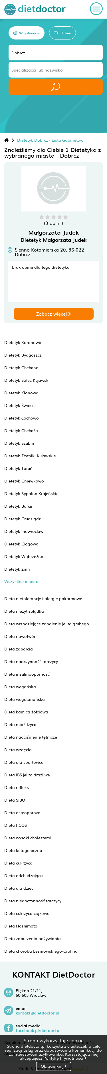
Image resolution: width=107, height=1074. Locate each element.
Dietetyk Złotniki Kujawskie (30, 455)
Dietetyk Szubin (19, 443)
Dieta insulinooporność (27, 674)
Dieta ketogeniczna (23, 850)
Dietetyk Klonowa (21, 392)
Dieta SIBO (14, 800)
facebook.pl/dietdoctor (38, 1030)
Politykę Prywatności (64, 1058)
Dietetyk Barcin (19, 506)
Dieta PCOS (15, 825)
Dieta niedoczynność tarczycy (32, 900)
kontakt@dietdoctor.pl (37, 1013)
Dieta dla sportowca (24, 762)
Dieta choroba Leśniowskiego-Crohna (41, 951)
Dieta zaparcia (18, 649)
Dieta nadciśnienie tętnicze (30, 737)
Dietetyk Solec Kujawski (27, 380)
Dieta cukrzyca (18, 863)
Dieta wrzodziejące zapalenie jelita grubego (46, 623)
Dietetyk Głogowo (21, 544)
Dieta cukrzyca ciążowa (27, 913)
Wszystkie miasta (21, 581)
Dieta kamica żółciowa (26, 712)
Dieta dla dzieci (19, 888)
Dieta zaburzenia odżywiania (32, 938)
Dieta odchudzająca (23, 875)
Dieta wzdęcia (18, 749)
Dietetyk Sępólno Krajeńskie (31, 493)
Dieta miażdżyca (20, 724)
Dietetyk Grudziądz (22, 518)
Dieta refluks (16, 787)
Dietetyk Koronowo (22, 342)
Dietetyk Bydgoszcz (23, 355)
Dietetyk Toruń (18, 468)
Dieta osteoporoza (22, 812)
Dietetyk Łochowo (21, 418)
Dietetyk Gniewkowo (24, 481)
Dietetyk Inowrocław (23, 531)
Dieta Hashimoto (20, 926)
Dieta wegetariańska (24, 699)
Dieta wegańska (20, 686)
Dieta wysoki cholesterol (27, 837)
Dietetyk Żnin (17, 569)
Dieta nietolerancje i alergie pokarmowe (43, 598)
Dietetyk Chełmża (21, 430)
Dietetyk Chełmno (21, 367)
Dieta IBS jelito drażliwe (27, 775)
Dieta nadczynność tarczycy (31, 661)
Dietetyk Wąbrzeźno (23, 556)
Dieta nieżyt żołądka (24, 611)
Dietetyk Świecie (20, 405)
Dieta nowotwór (19, 636)
